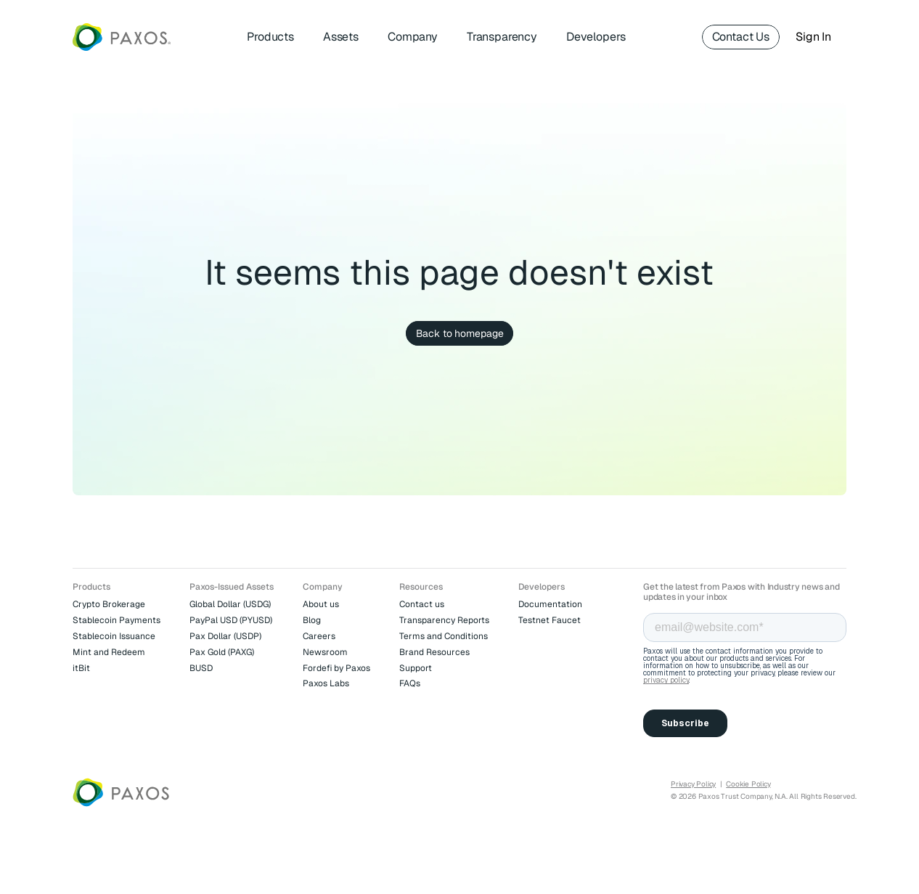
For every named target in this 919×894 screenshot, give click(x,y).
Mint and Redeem (109, 652)
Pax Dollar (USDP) (225, 636)
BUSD (201, 668)
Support (415, 668)
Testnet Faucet (549, 620)
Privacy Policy (693, 784)
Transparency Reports (444, 620)
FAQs (409, 683)
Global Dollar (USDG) (230, 604)
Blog (312, 620)
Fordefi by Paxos (336, 668)
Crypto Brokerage (109, 604)
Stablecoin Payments (116, 620)
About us (321, 604)
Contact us (421, 604)
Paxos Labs (326, 683)
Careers (319, 636)
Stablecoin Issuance (114, 636)
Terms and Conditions (443, 636)
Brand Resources (434, 652)
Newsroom (325, 652)
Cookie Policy (748, 784)
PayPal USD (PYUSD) (230, 620)
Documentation (550, 604)
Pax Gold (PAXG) (221, 652)
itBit (81, 668)
